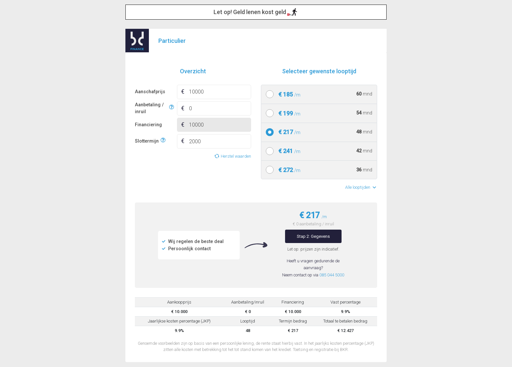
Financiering (148, 125)
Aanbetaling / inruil (151, 108)
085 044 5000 (331, 274)
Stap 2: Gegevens (313, 236)
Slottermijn (147, 140)
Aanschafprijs (150, 92)
